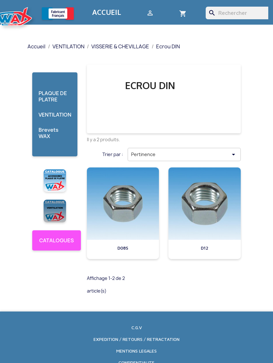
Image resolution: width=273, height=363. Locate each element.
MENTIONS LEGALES (136, 351)
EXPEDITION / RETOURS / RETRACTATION (136, 339)
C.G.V (136, 327)
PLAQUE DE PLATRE (53, 96)
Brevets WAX (48, 133)
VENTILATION (55, 115)
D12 (204, 248)
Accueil (106, 12)
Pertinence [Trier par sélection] (184, 154)
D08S (123, 248)
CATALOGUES (56, 240)
